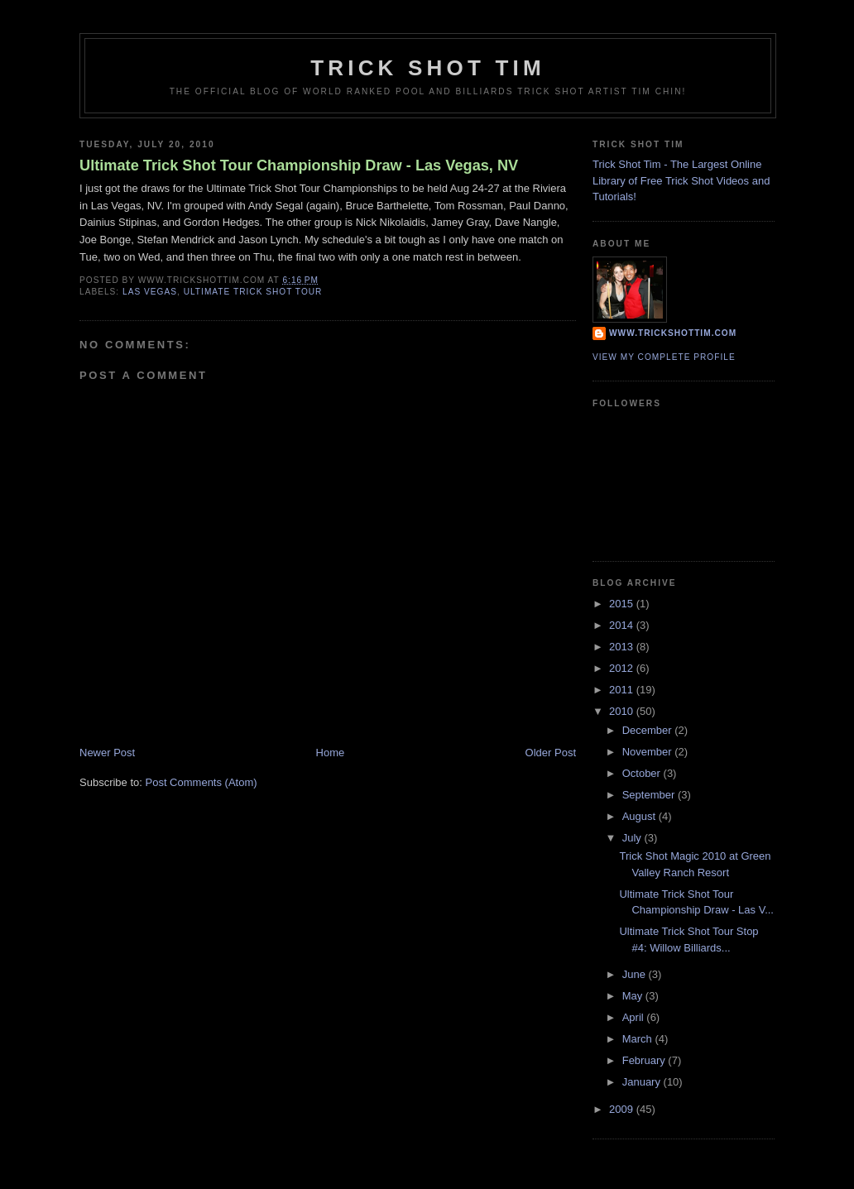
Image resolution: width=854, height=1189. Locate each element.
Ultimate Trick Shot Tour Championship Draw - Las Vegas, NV (298, 165)
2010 (622, 711)
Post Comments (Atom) (201, 782)
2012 (622, 668)
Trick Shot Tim (427, 67)
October (643, 773)
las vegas (149, 291)
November (648, 752)
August (640, 816)
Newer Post (107, 752)
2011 (622, 689)
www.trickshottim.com (672, 333)
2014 (622, 625)
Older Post (550, 752)
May (633, 996)
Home (330, 752)
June (635, 974)
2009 (622, 1109)
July (633, 838)
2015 (622, 603)
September (650, 795)
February (645, 1060)
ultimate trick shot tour (253, 291)
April (634, 1017)
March (638, 1039)
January (643, 1082)
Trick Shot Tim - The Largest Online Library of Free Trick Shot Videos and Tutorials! (681, 180)
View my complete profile (664, 357)
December (648, 730)
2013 (622, 646)
